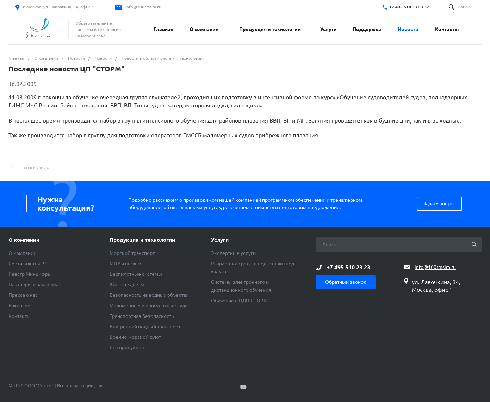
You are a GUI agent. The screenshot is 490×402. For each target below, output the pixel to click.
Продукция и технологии (142, 240)
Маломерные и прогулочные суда (148, 305)
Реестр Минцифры (30, 274)
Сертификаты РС (28, 263)
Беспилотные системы (136, 274)
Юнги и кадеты (127, 284)
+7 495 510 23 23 (406, 7)
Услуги (220, 240)
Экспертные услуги (233, 253)
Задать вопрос (439, 203)
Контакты (19, 316)
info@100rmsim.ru (143, 7)
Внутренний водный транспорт (145, 326)
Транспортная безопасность (142, 316)
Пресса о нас (23, 295)
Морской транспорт (132, 253)
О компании (23, 240)
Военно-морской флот (135, 337)
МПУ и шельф (125, 263)
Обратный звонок (345, 282)
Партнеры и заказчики (34, 284)
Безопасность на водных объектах (149, 295)
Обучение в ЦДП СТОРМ (239, 300)
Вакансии (19, 305)
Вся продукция (127, 347)
